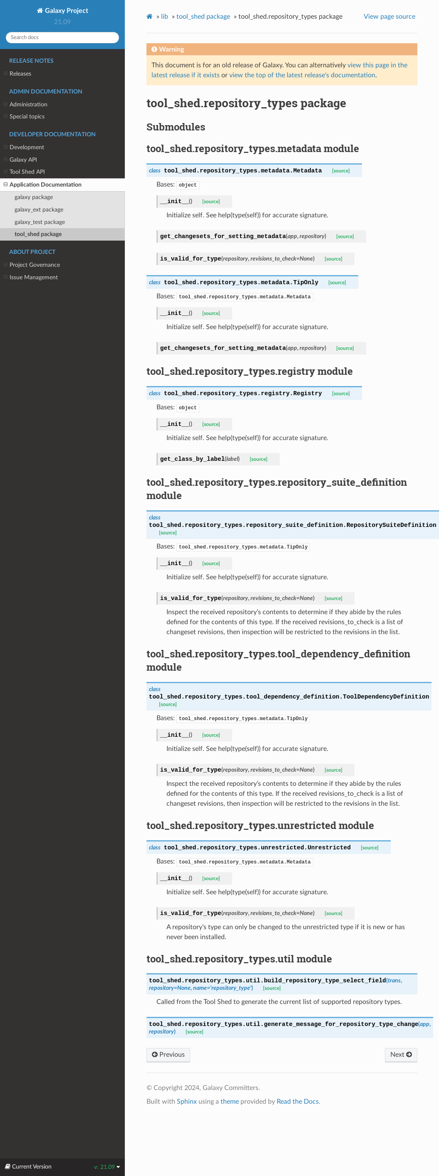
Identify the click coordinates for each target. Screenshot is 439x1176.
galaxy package (34, 197)
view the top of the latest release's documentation (302, 75)
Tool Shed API (24, 172)
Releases (17, 74)
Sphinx (187, 1101)
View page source (389, 16)
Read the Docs (298, 1101)
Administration (25, 104)
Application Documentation (43, 185)
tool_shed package (38, 234)
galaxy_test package (40, 222)
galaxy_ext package (39, 210)
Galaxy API (20, 160)
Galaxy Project (65, 10)
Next (401, 1054)
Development (24, 147)
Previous (168, 1054)
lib (164, 16)
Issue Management (31, 277)
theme (230, 1101)
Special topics (24, 117)
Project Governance (32, 265)
